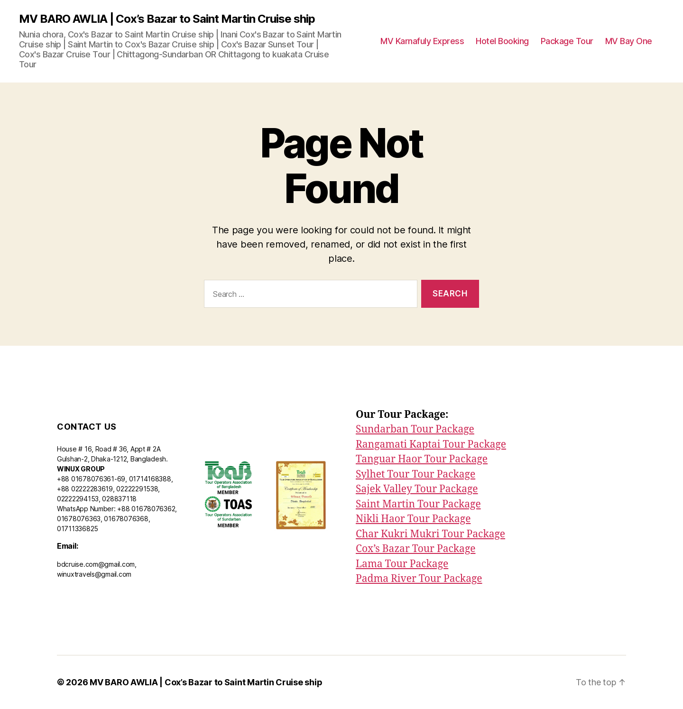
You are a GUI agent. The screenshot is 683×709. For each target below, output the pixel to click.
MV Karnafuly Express (422, 41)
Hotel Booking (502, 41)
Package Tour (567, 41)
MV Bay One (628, 41)
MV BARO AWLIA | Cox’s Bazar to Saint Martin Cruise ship (167, 19)
